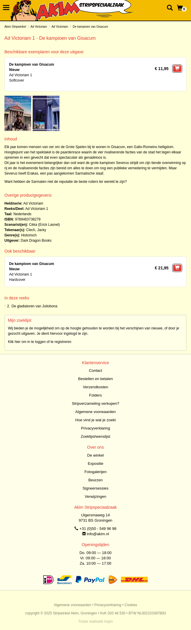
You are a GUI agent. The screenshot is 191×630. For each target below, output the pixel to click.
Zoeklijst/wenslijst (95, 436)
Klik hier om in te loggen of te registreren (39, 342)
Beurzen (95, 480)
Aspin (108, 621)
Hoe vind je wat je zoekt (95, 420)
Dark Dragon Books (36, 240)
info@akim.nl (98, 534)
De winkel (95, 455)
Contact (95, 370)
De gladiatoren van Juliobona (34, 306)
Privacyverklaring (95, 428)
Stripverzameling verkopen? (95, 403)
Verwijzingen (95, 496)
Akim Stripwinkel (15, 26)
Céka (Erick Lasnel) (44, 225)
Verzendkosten (95, 387)
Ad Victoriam (38, 26)
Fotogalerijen (95, 472)
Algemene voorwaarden (95, 411)
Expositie (95, 463)
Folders (95, 395)
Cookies (130, 605)
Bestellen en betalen (95, 379)
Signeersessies (95, 488)
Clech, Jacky (36, 230)
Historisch (29, 235)
